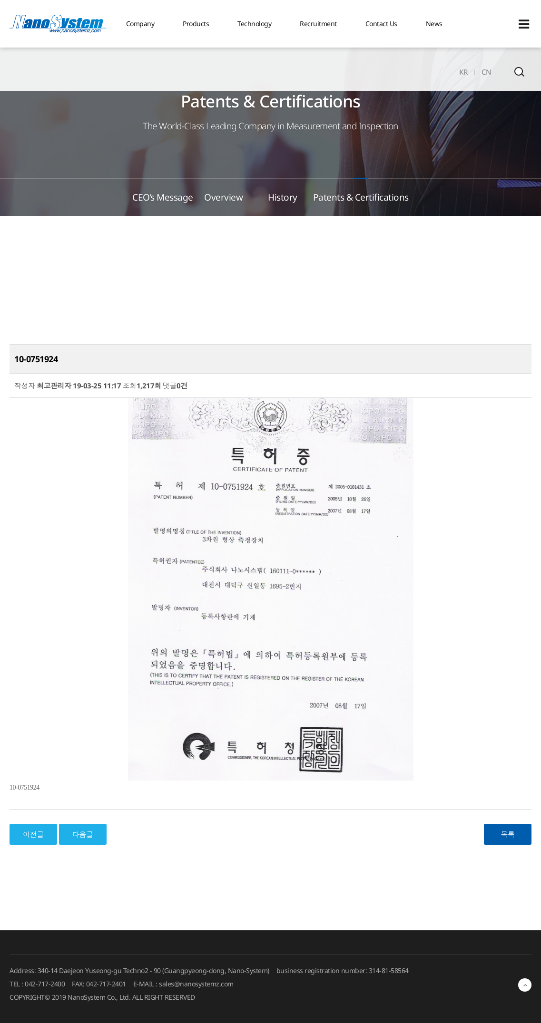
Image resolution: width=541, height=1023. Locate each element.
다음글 (82, 834)
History (282, 197)
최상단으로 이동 (524, 985)
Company (140, 23)
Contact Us (381, 23)
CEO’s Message (162, 197)
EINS (58, 24)
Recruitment (318, 23)
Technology (254, 23)
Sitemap (523, 24)
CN (486, 72)
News (434, 23)
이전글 (33, 834)
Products (196, 23)
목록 (508, 834)
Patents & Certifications (361, 197)
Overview (223, 197)
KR (463, 72)
